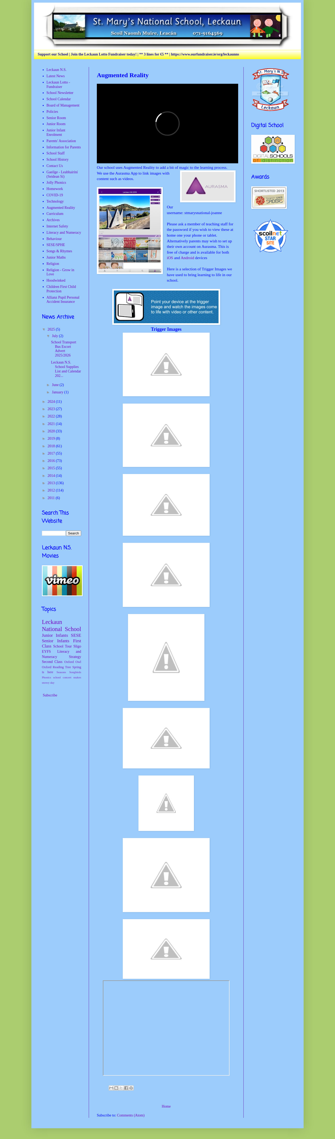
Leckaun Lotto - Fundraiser (58, 84)
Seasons (61, 672)
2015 (52, 468)
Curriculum (55, 214)
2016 (52, 461)
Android (187, 257)
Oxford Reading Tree (56, 667)
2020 (52, 431)
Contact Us (55, 166)
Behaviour (54, 239)
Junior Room (56, 124)
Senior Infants (55, 640)
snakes (77, 677)
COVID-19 (55, 195)
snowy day (48, 682)
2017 (52, 453)
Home (166, 1106)
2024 (52, 402)
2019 (52, 438)
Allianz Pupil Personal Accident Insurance (63, 299)
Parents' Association (61, 141)
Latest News (56, 76)
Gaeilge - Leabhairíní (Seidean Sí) (62, 174)
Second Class (52, 662)
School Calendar (59, 99)
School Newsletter (60, 93)
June (55, 385)
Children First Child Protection (61, 289)
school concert (62, 677)
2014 (52, 476)
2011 (52, 498)
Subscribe (49, 695)
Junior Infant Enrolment (56, 132)
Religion (53, 264)
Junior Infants (55, 635)
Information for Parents (64, 147)
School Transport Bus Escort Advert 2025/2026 (63, 348)
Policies (52, 112)
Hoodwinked (56, 280)
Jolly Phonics (56, 183)
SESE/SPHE (56, 245)
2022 (52, 416)
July (55, 336)
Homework (55, 189)
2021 (52, 424)
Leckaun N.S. (57, 70)
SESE (76, 635)
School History (58, 159)
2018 (52, 446)
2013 (52, 483)
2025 (52, 329)
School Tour (62, 646)
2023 (52, 409)
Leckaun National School (61, 625)
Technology (55, 201)
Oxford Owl (72, 662)
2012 (52, 490)
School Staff (56, 153)
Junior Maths (56, 257)
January (58, 392)
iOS (170, 257)
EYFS (46, 652)
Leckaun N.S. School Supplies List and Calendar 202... (66, 368)
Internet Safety (57, 226)
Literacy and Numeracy (64, 232)
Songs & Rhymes (59, 251)
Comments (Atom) (130, 1115)
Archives (53, 220)
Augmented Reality (61, 208)
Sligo (77, 646)
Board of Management (63, 105)
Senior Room (56, 118)
